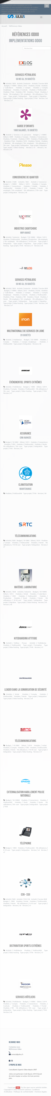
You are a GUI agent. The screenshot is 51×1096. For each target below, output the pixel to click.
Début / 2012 (22, 86)
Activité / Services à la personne (18, 135)
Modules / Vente (34, 141)
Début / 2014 (42, 387)
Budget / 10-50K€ (11, 442)
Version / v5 (30, 147)
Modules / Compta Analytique (24, 342)
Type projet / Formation (32, 645)
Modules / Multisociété (38, 90)
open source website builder (36, 1087)
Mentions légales (41, 1092)
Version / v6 (43, 98)
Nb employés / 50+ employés (20, 94)
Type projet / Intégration (18, 96)
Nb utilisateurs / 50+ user (33, 190)
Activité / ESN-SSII (23, 899)
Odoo (17, 1087)
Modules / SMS (21, 141)
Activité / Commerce (39, 182)
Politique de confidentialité (23, 1092)
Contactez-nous (14, 1047)
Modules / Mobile (30, 186)
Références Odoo (15, 26)
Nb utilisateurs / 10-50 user (26, 241)
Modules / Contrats (20, 90)
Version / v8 (7, 149)
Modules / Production (29, 239)
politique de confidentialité (11, 14)
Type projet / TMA (31, 98)
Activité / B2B (11, 83)
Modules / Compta (23, 88)
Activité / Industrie (23, 83)
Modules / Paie (8, 92)
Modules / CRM (24, 139)
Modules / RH (21, 92)
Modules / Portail (39, 1006)
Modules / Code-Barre (38, 594)
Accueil (4, 26)
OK (47, 6)
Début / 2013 (42, 237)
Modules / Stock (33, 92)
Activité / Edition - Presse (16, 643)
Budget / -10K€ (29, 387)
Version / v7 (8, 100)
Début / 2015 (24, 184)
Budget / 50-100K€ (28, 237)
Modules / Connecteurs (38, 137)
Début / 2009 (8, 137)
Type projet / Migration (38, 96)
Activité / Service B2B (40, 83)
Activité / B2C (23, 182)
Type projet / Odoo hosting (13, 98)
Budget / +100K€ (10, 86)
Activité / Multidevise (14, 340)
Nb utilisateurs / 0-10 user (26, 903)
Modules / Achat (34, 86)
